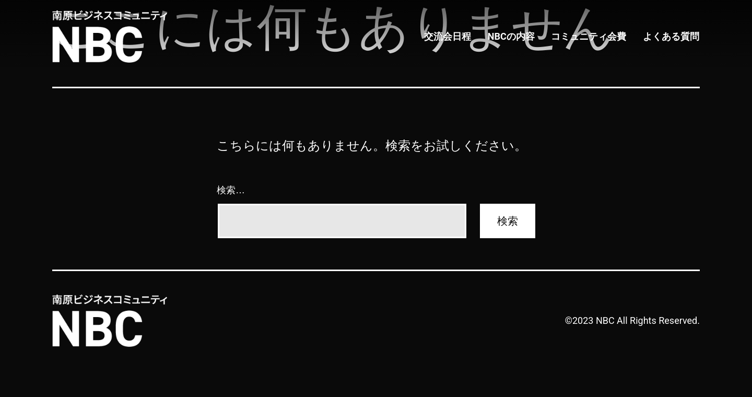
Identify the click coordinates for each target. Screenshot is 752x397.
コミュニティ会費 (590, 36)
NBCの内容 (513, 36)
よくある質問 (671, 36)
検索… (231, 190)
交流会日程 (450, 36)
